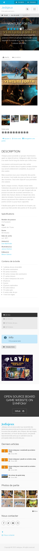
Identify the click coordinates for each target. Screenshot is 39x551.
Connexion (32, 2)
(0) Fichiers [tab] (8, 327)
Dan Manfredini (7, 244)
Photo (6, 57)
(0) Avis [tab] (6, 315)
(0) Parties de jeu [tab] (10, 323)
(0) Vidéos (16, 57)
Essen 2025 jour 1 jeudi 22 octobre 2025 (22, 459)
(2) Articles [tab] (8, 319)
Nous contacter (8, 535)
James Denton (7, 249)
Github (19, 411)
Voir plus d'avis (9, 347)
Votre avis (16, 138)
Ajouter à (6, 138)
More (34, 511)
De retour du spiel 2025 (17, 475)
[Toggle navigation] (34, 9)
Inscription (20, 2)
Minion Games (6, 254)
